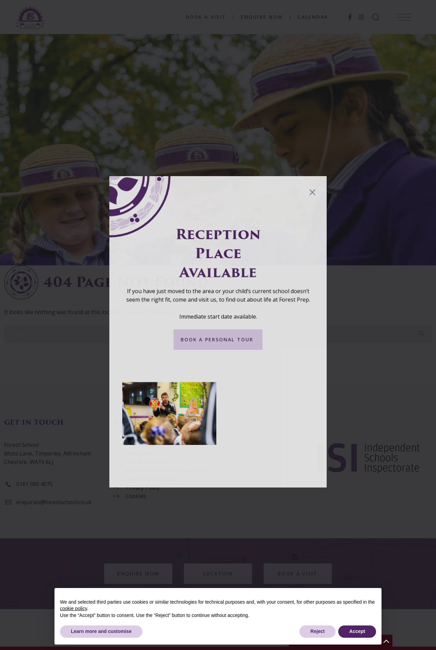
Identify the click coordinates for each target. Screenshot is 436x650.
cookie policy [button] (73, 608)
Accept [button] (357, 631)
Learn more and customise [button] (101, 631)
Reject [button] (317, 631)
